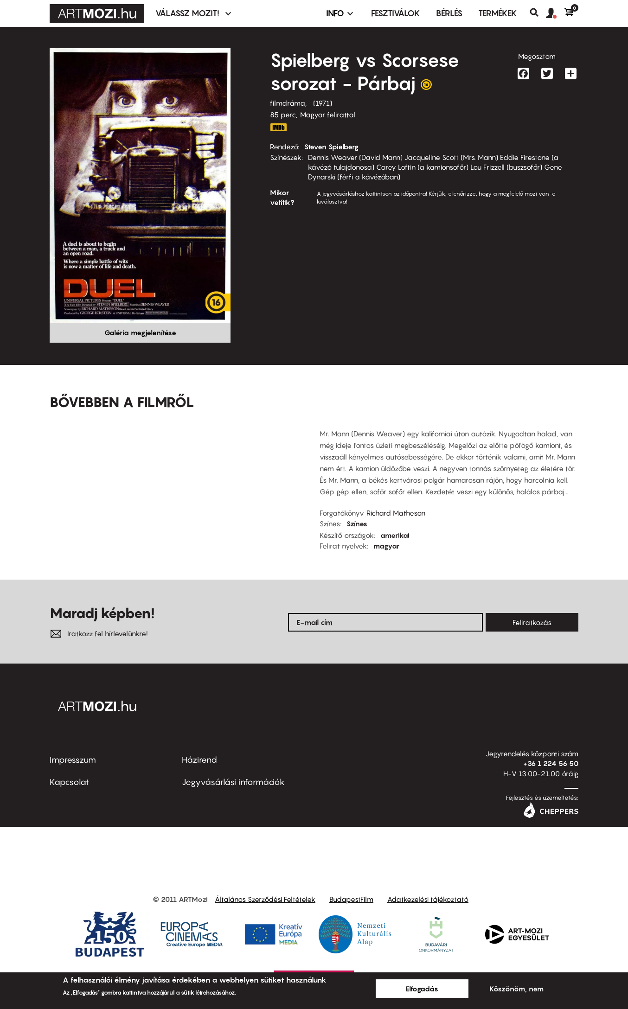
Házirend (199, 760)
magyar (386, 546)
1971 (322, 103)
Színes (356, 523)
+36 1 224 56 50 (550, 763)
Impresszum (73, 760)
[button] (555, 13)
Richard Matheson (395, 513)
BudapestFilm (351, 899)
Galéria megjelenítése (140, 332)
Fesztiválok (395, 13)
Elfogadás (422, 988)
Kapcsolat (69, 782)
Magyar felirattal (327, 114)
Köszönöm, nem (516, 988)
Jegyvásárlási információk (233, 782)
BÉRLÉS (449, 13)
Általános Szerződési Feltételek (265, 899)
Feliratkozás (532, 622)
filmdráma (287, 103)
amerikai (395, 535)
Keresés (538, 12)
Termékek (497, 13)
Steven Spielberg (331, 146)
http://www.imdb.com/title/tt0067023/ (278, 127)
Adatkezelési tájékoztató (427, 899)
